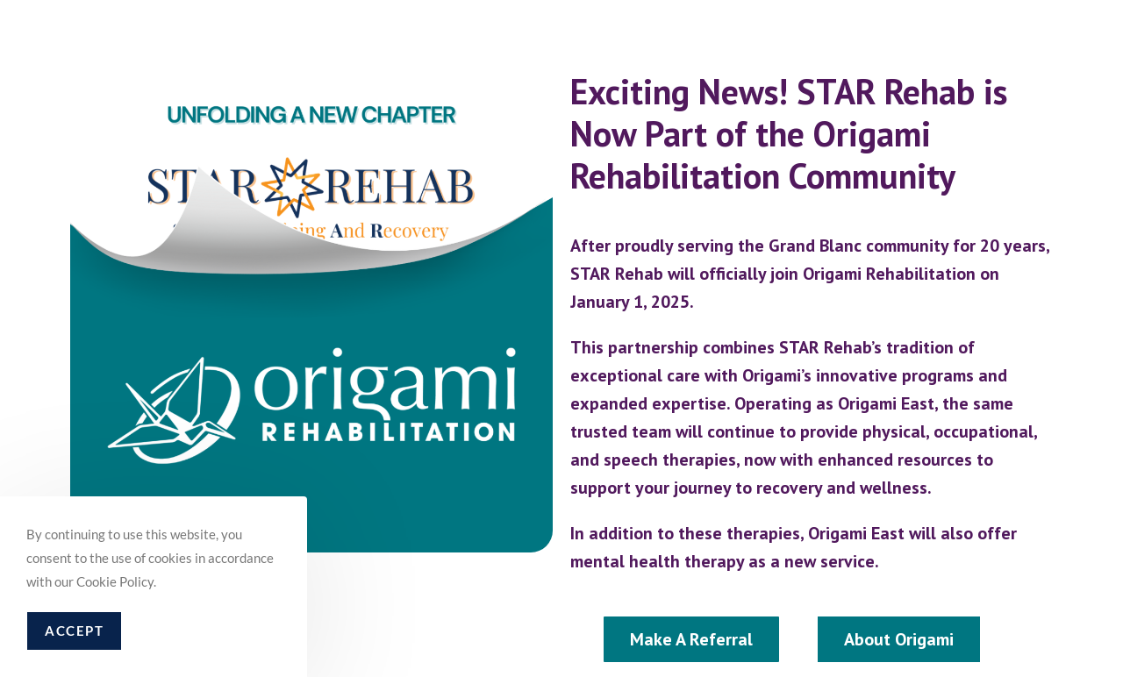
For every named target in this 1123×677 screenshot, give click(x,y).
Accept (74, 630)
